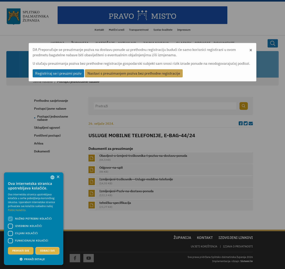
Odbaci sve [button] (47, 250)
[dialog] (33, 218)
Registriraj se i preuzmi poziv (58, 73)
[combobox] (52, 177)
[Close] (250, 49)
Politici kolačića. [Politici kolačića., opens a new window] (17, 210)
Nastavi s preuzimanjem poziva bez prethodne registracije (133, 73)
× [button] (57, 177)
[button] (33, 259)
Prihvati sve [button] (20, 250)
